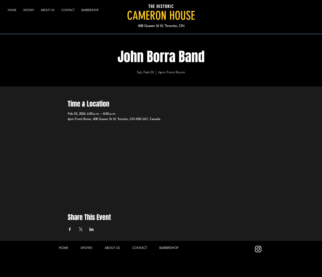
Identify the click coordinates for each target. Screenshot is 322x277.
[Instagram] (258, 249)
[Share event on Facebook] (70, 229)
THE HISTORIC (161, 6)
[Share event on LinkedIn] (91, 229)
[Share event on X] (81, 229)
